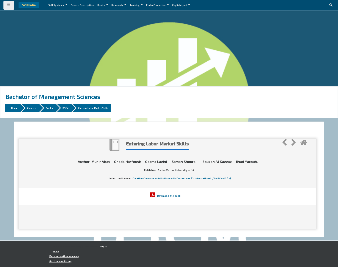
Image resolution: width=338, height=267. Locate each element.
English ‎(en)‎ (179, 5)
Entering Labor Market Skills (93, 107)
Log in (103, 246)
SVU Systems (56, 5)
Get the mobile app (60, 261)
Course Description (82, 5)
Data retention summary (64, 256)
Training (135, 5)
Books (101, 5)
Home (14, 107)
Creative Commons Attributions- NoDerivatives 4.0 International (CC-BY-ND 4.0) (182, 178)
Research (117, 5)
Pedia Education (156, 5)
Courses (31, 107)
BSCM (66, 107)
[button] (331, 5)
